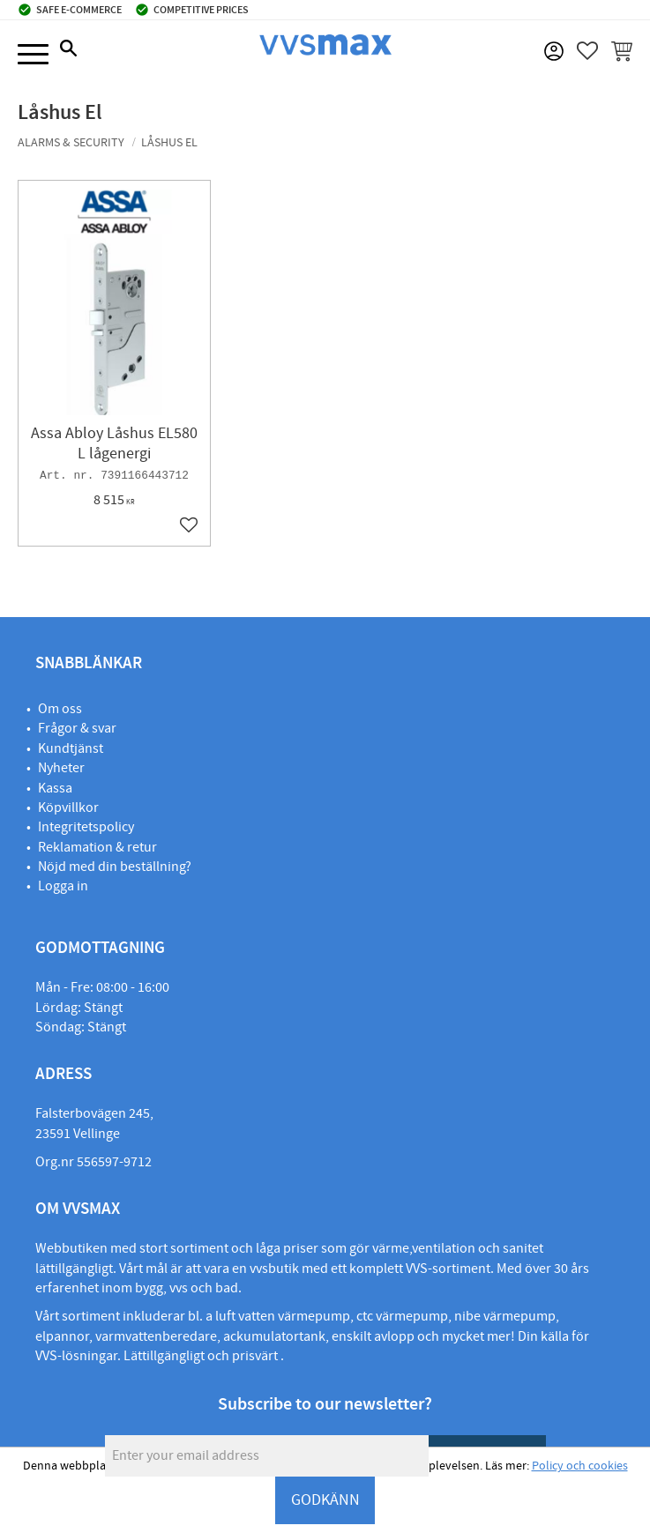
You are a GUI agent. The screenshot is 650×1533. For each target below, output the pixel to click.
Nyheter (61, 768)
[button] (33, 55)
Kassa (55, 788)
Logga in (63, 886)
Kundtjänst (70, 748)
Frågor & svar (77, 728)
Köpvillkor (68, 807)
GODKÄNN (325, 1500)
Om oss (60, 709)
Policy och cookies (580, 1466)
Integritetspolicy (86, 827)
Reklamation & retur (97, 847)
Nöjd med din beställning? (114, 866)
